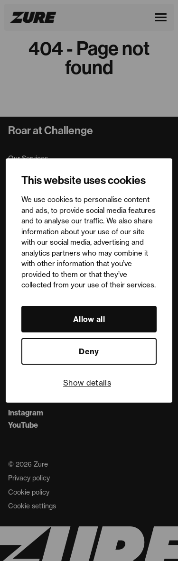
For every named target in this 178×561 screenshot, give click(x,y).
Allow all (89, 319)
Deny (89, 351)
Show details (87, 382)
